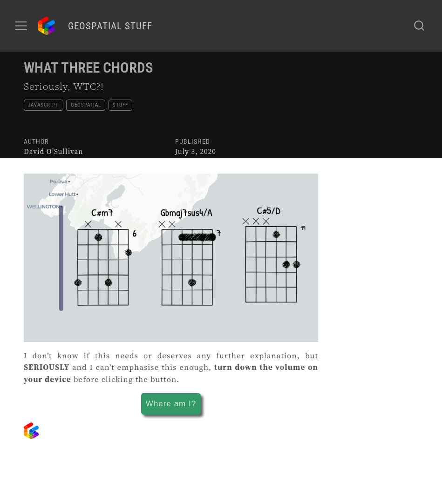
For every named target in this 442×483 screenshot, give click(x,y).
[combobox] (419, 25)
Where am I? (171, 403)
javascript (43, 105)
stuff (120, 105)
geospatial (86, 105)
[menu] (21, 26)
